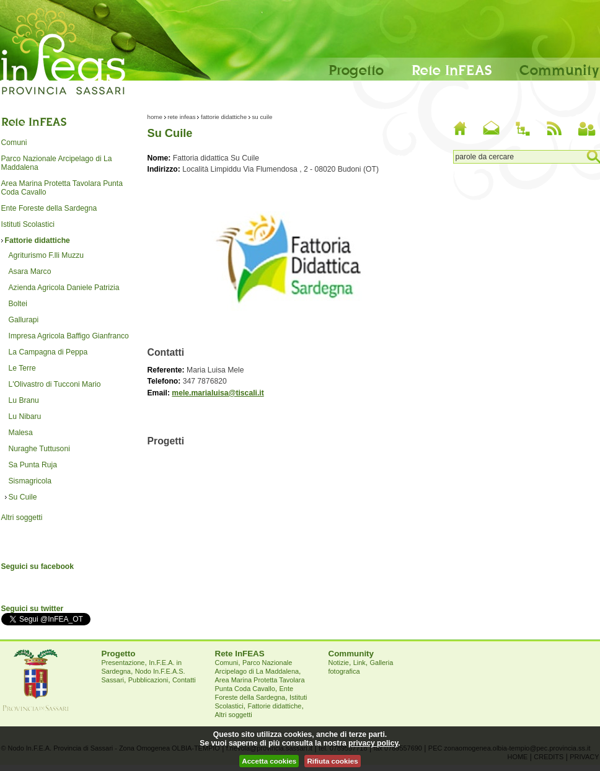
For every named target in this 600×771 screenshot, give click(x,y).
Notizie (339, 662)
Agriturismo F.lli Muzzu (46, 255)
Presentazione (123, 662)
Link (359, 662)
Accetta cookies (269, 761)
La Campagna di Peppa (48, 352)
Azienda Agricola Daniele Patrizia (64, 287)
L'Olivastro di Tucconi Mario (55, 384)
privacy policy (373, 743)
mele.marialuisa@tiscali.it (217, 393)
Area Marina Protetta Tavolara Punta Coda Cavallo (62, 187)
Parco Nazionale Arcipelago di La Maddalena (56, 163)
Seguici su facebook (37, 566)
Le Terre (22, 368)
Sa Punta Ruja (33, 464)
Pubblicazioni (148, 680)
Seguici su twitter (32, 608)
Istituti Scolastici (28, 224)
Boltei (18, 303)
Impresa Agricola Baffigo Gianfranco (69, 336)
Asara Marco (30, 271)
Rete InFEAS (452, 69)
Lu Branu (24, 400)
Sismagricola (30, 481)
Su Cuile (23, 497)
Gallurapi (24, 319)
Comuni (14, 142)
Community (559, 69)
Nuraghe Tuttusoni (39, 448)
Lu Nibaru (25, 416)
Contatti (184, 680)
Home (155, 116)
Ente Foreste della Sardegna (49, 208)
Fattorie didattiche (37, 240)
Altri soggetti (22, 517)
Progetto (356, 69)
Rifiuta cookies (332, 761)
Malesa (21, 432)
